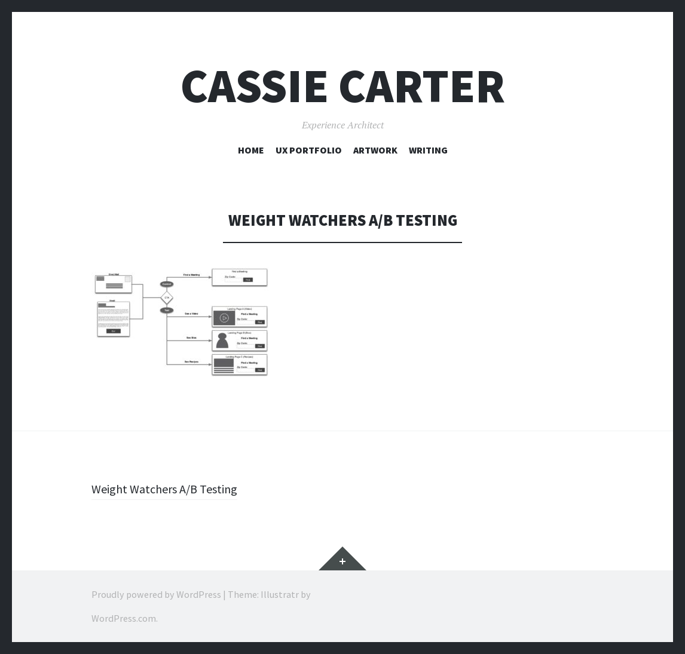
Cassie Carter (343, 86)
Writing (428, 150)
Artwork (375, 150)
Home (251, 150)
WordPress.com (123, 618)
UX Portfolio (309, 150)
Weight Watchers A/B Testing (170, 488)
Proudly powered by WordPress (156, 594)
